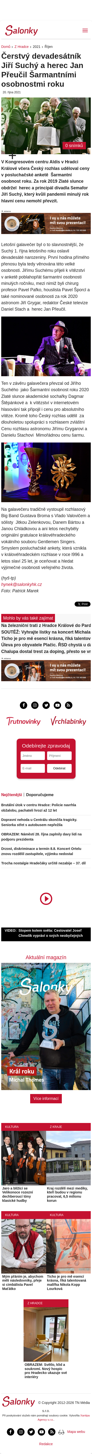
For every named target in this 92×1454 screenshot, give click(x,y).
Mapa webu (76, 1432)
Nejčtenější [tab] (11, 795)
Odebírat (59, 768)
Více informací (45, 1098)
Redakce (46, 1444)
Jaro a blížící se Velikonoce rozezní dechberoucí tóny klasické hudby (17, 1194)
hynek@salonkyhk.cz (21, 584)
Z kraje (56, 1127)
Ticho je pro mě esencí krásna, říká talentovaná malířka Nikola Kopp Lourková (46, 638)
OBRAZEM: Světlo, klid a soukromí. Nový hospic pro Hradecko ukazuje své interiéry (46, 1371)
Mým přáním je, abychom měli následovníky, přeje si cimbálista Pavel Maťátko (22, 1282)
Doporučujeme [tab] (39, 795)
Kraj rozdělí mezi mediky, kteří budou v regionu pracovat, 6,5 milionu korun (67, 1194)
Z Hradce (21, 47)
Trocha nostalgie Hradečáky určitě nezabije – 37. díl (43, 863)
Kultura (12, 1127)
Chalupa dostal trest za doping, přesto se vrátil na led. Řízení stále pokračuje (46, 651)
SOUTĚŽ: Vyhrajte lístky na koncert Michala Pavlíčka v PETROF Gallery (46, 632)
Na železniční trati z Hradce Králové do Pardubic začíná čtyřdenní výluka (46, 625)
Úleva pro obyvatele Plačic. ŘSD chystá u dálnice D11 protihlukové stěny (46, 644)
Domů (5, 47)
